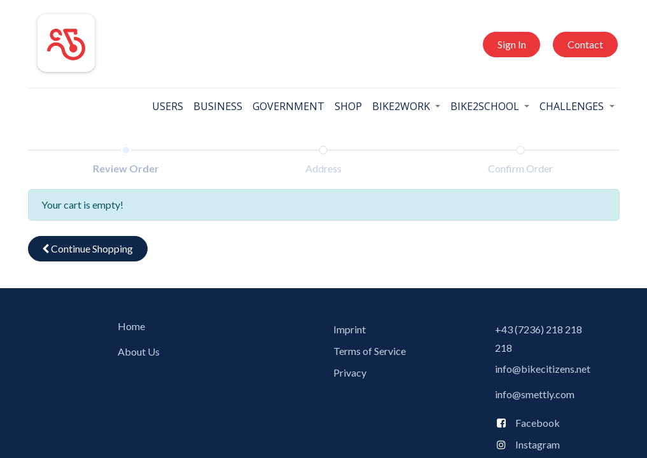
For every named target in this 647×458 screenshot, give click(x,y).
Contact (585, 44)
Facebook (535, 423)
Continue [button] (87, 248)
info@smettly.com (534, 394)
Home (131, 326)
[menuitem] (167, 106)
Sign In (511, 44)
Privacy (349, 372)
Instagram (537, 444)
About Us (139, 351)
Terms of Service (369, 351)
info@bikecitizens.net (542, 369)
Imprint (349, 329)
